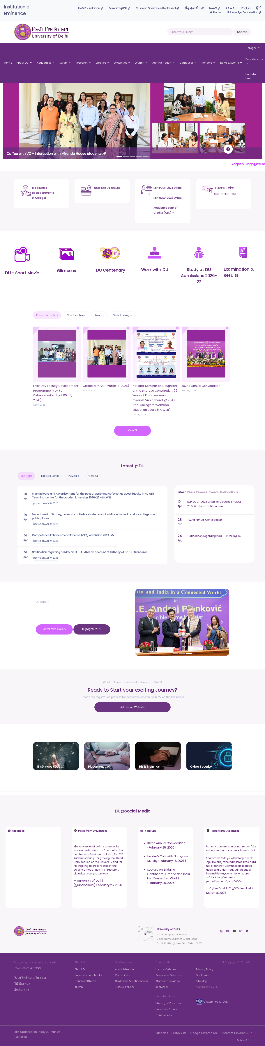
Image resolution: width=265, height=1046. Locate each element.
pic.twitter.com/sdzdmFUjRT (92, 872)
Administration (161, 63)
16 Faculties (42, 186)
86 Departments (47, 191)
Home (215, 12)
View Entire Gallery (54, 628)
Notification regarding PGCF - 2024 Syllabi (214, 535)
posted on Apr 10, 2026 (45, 502)
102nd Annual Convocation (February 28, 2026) (166, 843)
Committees (123, 973)
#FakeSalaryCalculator (221, 876)
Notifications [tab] (229, 491)
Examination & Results (238, 271)
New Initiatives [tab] (76, 314)
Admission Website (132, 706)
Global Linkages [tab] (122, 314)
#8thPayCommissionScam (231, 872)
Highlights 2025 (91, 628)
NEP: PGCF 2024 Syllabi (166, 189)
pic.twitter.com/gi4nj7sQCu (224, 879)
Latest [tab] (181, 491)
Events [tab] (213, 491)
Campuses (186, 63)
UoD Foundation (90, 8)
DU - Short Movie (22, 272)
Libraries (101, 63)
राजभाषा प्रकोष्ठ (228, 186)
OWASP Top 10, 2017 (212, 1000)
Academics (44, 63)
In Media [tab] (73, 475)
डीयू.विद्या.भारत (21, 988)
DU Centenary (110, 269)
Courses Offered (85, 979)
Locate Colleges (166, 968)
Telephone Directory (169, 973)
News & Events (229, 63)
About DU (23, 63)
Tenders (207, 63)
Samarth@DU (119, 8)
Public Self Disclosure (103, 189)
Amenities (120, 63)
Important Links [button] (252, 76)
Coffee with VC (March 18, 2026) (106, 385)
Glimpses (66, 270)
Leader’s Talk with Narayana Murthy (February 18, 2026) (167, 857)
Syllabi (63, 63)
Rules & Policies (125, 985)
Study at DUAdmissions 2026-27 (199, 275)
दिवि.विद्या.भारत (22, 982)
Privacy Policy (204, 968)
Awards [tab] (99, 314)
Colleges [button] (252, 48)
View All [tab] (93, 475)
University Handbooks (88, 973)
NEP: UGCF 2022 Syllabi (166, 199)
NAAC (214, 8)
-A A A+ (231, 8)
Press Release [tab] (197, 491)
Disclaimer (202, 973)
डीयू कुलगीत (194, 8)
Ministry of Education (169, 1002)
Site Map (201, 979)
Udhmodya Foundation (244, 12)
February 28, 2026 (109, 883)
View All (132, 429)
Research (82, 63)
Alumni (139, 63)
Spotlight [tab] (26, 475)
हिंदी (258, 8)
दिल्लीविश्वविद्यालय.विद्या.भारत (30, 976)
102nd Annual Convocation (201, 385)
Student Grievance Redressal (157, 8)
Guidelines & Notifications (131, 979)
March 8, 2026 (216, 891)
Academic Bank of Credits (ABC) (168, 209)
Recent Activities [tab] (47, 314)
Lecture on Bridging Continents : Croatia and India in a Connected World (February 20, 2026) (168, 874)
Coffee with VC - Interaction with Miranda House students (56, 153)
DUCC (218, 985)
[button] (22, 129)
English (245, 8)
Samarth (35, 966)
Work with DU (154, 269)
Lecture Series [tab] (50, 475)
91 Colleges (42, 196)
